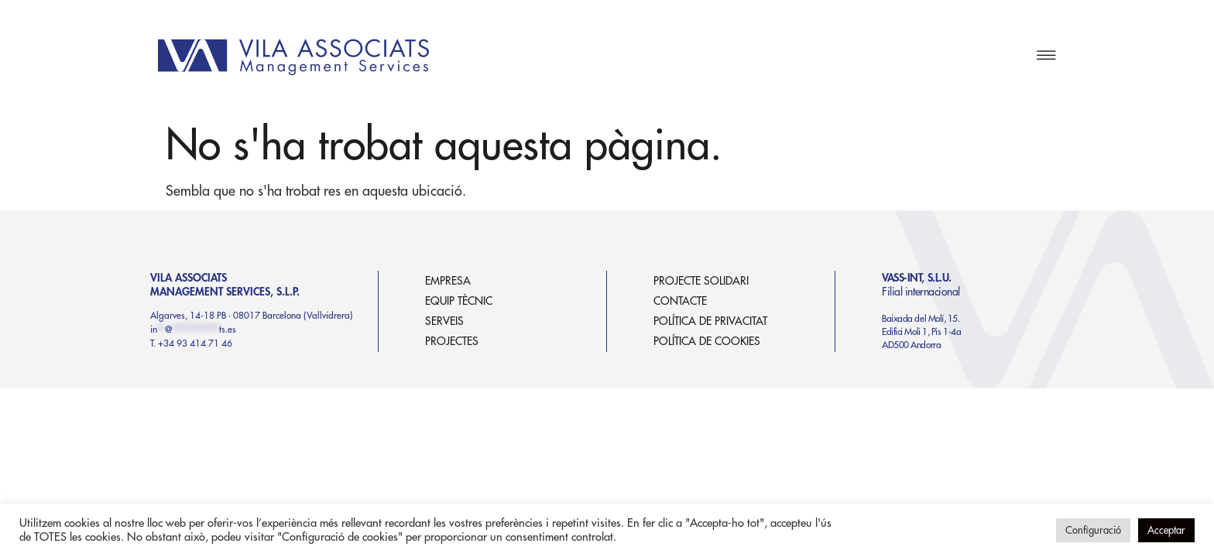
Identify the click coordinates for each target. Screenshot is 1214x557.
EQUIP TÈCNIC (458, 301)
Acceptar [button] (1166, 530)
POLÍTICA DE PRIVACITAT (710, 321)
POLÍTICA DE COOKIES (706, 341)
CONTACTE (680, 301)
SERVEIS (444, 321)
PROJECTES (451, 341)
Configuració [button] (1093, 530)
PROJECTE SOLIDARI (701, 280)
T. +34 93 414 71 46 (191, 343)
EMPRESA (448, 280)
